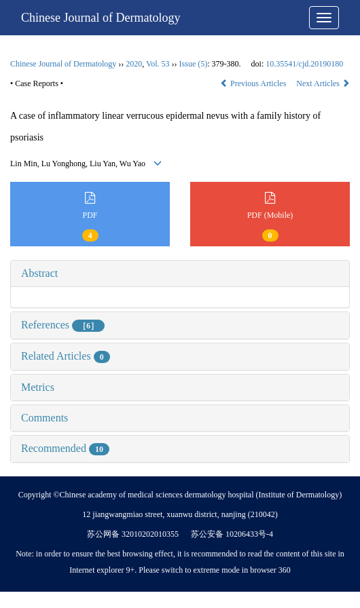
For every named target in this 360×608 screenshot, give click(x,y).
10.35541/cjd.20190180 (304, 64)
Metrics (37, 387)
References (63, 324)
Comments (44, 417)
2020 (134, 64)
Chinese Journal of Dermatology (100, 17)
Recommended (65, 448)
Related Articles (65, 356)
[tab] (180, 273)
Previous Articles (254, 83)
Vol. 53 (157, 64)
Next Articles (323, 83)
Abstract (39, 273)
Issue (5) (193, 64)
